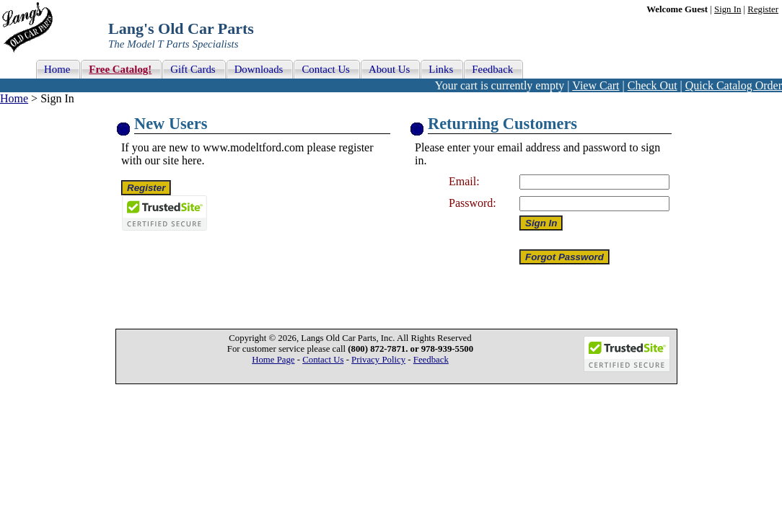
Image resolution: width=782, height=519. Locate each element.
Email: (464, 181)
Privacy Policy (378, 360)
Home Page (273, 360)
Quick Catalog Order (733, 85)
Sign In (727, 9)
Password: (472, 203)
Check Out (652, 85)
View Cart (595, 85)
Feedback (431, 360)
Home (14, 98)
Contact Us (322, 360)
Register (762, 9)
